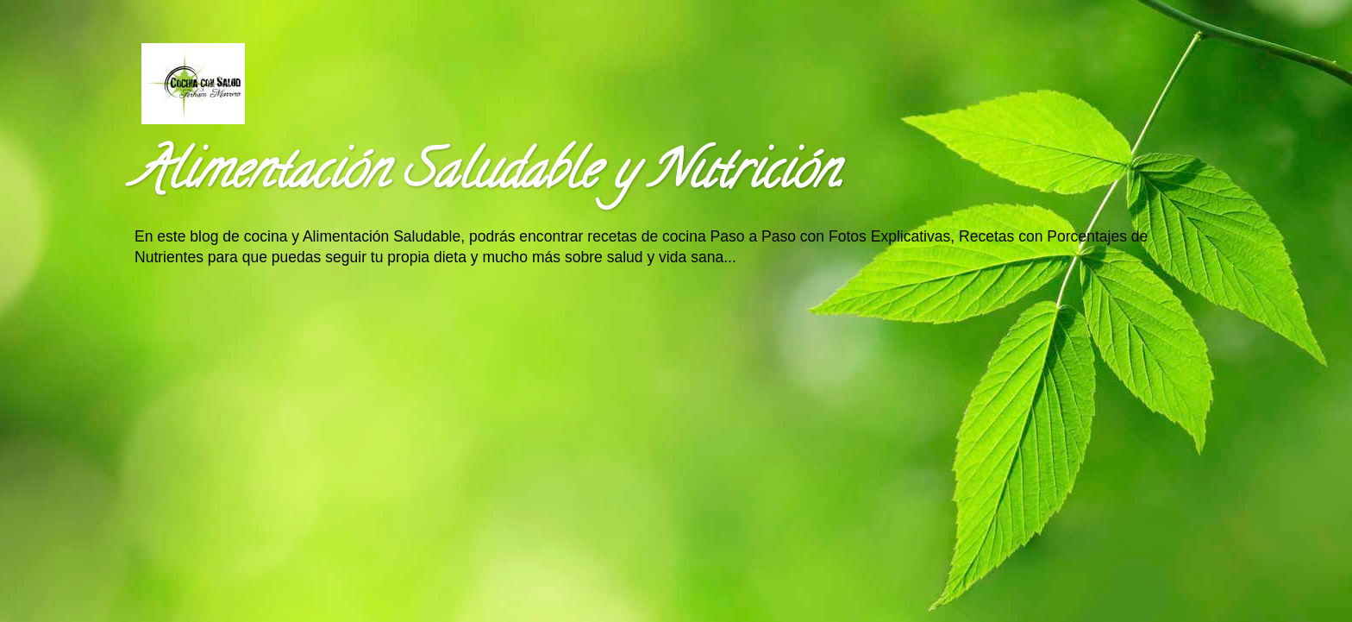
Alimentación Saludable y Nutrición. (488, 176)
